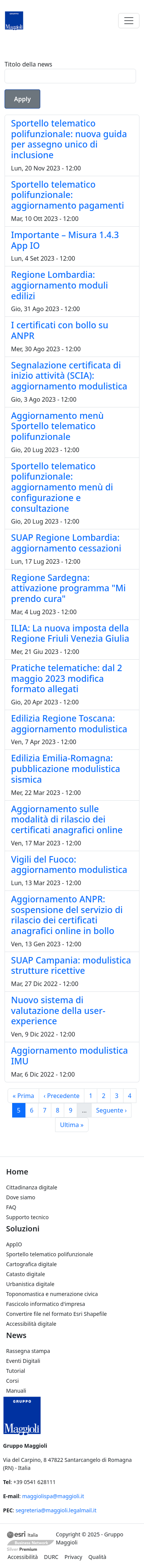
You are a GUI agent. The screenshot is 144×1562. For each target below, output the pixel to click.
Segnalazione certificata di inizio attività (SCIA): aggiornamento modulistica (69, 375)
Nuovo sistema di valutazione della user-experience (58, 1010)
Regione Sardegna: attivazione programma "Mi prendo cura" (68, 588)
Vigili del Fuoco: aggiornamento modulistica (69, 864)
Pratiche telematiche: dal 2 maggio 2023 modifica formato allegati (66, 678)
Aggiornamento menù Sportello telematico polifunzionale (57, 426)
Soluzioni (23, 1228)
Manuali (16, 1390)
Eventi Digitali (23, 1360)
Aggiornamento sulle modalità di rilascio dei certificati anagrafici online (67, 819)
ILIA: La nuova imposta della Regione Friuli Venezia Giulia (70, 633)
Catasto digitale (25, 1274)
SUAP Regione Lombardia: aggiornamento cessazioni (66, 542)
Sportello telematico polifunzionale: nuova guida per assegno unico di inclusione (69, 139)
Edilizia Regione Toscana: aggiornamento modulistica (69, 723)
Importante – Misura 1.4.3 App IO (65, 240)
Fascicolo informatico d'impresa (45, 1303)
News (16, 1335)
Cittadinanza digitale (31, 1187)
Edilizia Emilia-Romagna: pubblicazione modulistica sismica (65, 768)
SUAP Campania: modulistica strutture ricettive (71, 965)
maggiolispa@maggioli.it (53, 1496)
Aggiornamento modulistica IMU (69, 1055)
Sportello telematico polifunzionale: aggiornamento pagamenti (67, 194)
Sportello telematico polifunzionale (49, 1254)
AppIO (14, 1244)
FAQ (11, 1207)
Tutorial (15, 1370)
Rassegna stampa (28, 1350)
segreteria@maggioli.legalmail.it (56, 1510)
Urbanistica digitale (30, 1284)
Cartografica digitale (31, 1264)
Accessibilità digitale (31, 1323)
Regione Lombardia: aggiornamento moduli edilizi (59, 285)
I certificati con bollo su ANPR (59, 330)
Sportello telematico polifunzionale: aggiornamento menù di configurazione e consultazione (62, 487)
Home (17, 1171)
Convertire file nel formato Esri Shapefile (56, 1313)
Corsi (12, 1380)
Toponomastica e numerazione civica (52, 1294)
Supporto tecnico (27, 1217)
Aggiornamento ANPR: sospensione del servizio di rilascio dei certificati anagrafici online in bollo (67, 915)
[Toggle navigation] (128, 20)
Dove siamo (20, 1197)
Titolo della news (28, 64)
